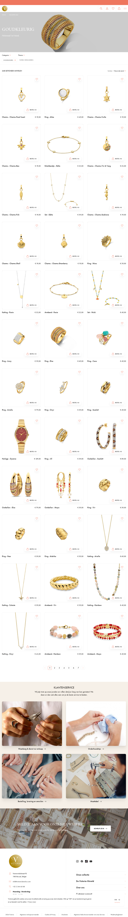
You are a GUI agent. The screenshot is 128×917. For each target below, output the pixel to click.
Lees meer (32, 902)
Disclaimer (65, 915)
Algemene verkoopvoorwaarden (29, 915)
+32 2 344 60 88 (19, 886)
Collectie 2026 (13, 15)
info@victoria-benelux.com (22, 881)
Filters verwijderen (26, 60)
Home (4, 15)
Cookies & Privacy (50, 915)
